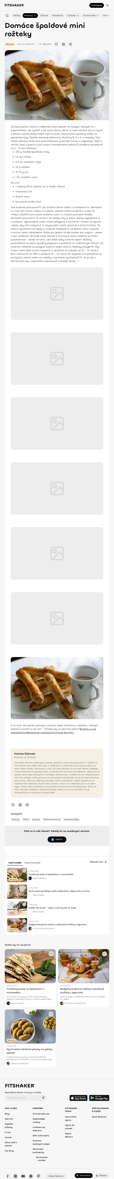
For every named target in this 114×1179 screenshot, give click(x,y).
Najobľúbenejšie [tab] (32, 862)
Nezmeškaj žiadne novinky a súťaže (23, 1092)
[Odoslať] (43, 1097)
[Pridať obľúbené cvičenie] (56, 44)
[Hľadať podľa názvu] (7, 15)
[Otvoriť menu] (107, 5)
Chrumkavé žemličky (62, 732)
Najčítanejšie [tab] (14, 862)
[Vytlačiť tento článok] (63, 44)
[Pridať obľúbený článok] (24, 871)
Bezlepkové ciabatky (38, 732)
